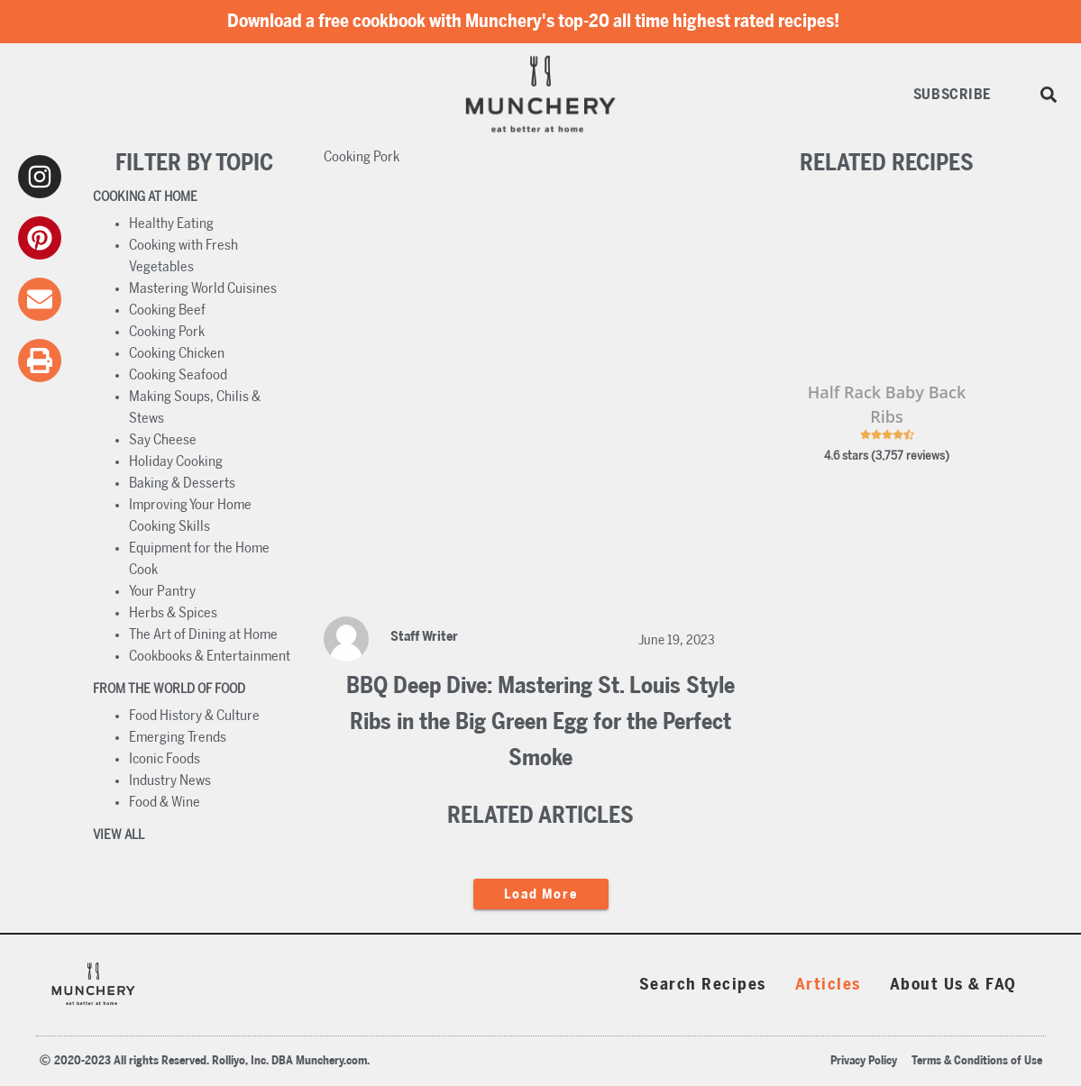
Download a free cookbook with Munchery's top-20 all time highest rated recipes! (533, 22)
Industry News (170, 780)
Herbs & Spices (173, 613)
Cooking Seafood (178, 375)
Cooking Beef (167, 310)
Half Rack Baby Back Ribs (887, 404)
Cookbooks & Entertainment (209, 656)
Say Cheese (163, 440)
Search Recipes (702, 985)
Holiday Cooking (176, 461)
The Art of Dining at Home (203, 634)
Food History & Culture (194, 715)
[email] (39, 299)
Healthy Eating (171, 223)
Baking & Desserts (182, 483)
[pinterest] (39, 238)
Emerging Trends (177, 737)
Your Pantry (162, 591)
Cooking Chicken (176, 353)
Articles (828, 985)
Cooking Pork (167, 331)
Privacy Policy (863, 1061)
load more (541, 894)
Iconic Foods (164, 759)
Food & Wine (164, 802)
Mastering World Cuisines (203, 288)
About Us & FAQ (953, 985)
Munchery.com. (333, 1061)
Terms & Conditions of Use (977, 1061)
